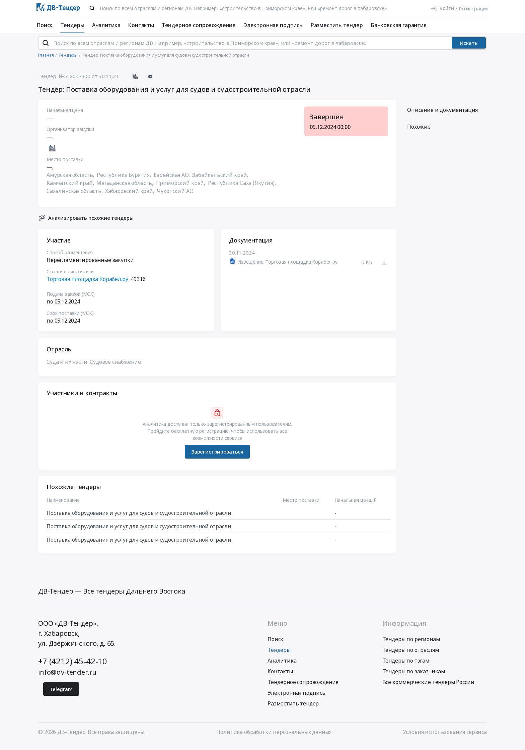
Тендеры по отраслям (410, 655)
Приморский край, (181, 188)
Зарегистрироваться (217, 457)
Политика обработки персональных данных (273, 737)
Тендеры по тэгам (406, 666)
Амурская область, (71, 180)
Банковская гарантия (399, 25)
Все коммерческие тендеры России (428, 687)
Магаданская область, (125, 188)
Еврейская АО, (172, 180)
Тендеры (72, 25)
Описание (442, 115)
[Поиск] (92, 8)
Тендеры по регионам (411, 645)
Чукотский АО (175, 196)
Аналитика (106, 25)
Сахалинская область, (75, 196)
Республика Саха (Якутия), (242, 188)
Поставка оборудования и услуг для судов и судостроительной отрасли (139, 518)
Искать (469, 48)
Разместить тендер (336, 25)
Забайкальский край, (220, 180)
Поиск (44, 25)
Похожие (419, 132)
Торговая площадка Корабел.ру (87, 284)
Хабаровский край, (130, 196)
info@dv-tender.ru (67, 677)
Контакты (141, 25)
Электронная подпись (273, 25)
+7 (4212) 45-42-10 (72, 666)
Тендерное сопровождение (199, 25)
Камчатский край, (71, 188)
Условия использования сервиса (445, 737)
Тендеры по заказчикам (414, 677)
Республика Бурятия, (124, 180)
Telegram (61, 694)
